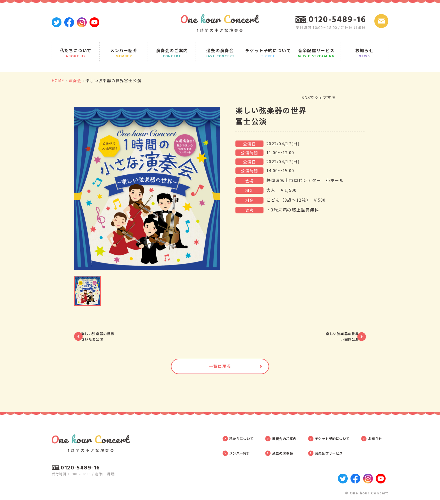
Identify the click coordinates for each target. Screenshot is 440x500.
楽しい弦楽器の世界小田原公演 (329, 326)
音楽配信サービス (316, 48)
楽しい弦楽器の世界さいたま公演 (111, 326)
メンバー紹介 (124, 48)
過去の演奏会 (220, 48)
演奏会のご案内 (172, 48)
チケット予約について (268, 48)
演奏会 (74, 71)
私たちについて (76, 48)
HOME (58, 71)
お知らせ (364, 48)
